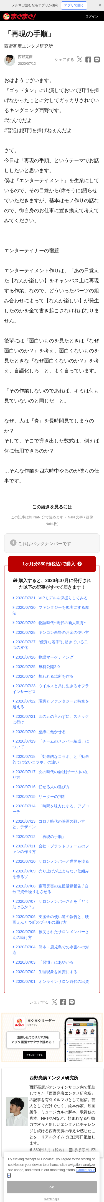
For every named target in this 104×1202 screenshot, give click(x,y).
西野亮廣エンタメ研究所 (28, 46)
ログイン (91, 16)
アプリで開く (74, 5)
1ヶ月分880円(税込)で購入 (52, 564)
